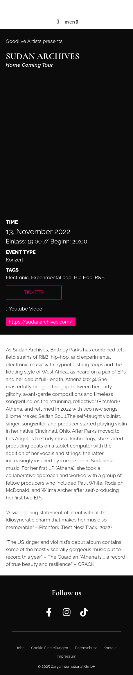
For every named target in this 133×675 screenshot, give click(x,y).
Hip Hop (83, 277)
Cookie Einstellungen (49, 648)
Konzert (14, 260)
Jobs (20, 648)
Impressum (66, 656)
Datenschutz (86, 648)
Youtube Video (24, 309)
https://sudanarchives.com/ (41, 322)
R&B (100, 277)
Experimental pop (51, 277)
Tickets (34, 292)
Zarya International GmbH (73, 666)
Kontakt (110, 648)
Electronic (17, 277)
